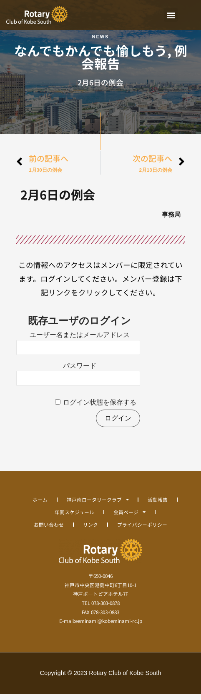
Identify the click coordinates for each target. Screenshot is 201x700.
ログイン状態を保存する (99, 408)
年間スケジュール (74, 518)
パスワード (79, 372)
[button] (171, 15)
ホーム (40, 505)
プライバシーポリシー (142, 530)
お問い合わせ (49, 530)
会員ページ (129, 518)
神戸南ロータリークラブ (98, 506)
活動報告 (158, 505)
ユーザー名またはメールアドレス (80, 341)
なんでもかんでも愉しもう (90, 57)
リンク (90, 530)
